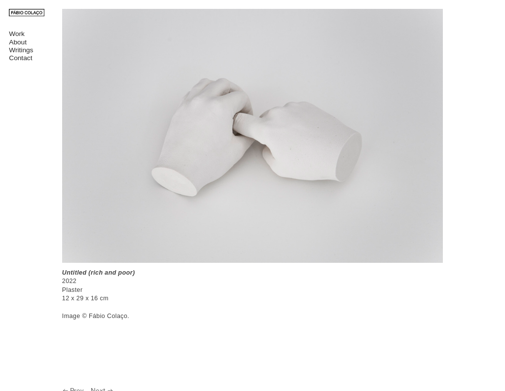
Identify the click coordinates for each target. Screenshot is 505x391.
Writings (21, 50)
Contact (20, 58)
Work (17, 33)
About (18, 42)
